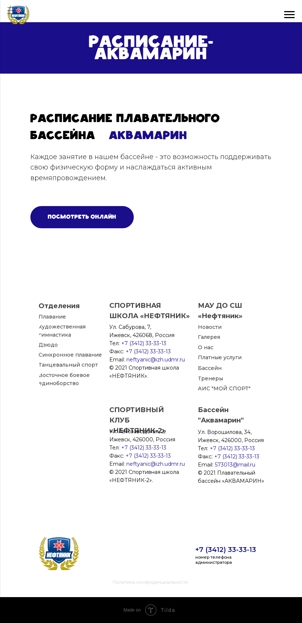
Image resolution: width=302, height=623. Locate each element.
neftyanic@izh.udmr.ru (155, 464)
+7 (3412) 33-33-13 (225, 550)
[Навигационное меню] (12, 11)
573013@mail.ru (235, 464)
